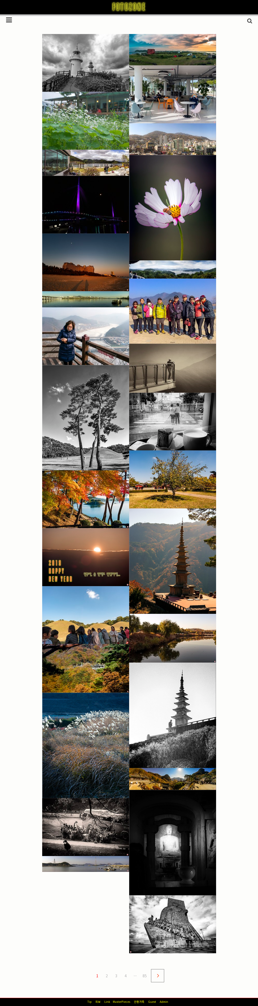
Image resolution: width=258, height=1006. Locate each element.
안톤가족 (139, 1002)
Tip (89, 1002)
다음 (157, 975)
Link (107, 1002)
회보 (98, 1002)
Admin (164, 1002)
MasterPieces (121, 1002)
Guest (152, 1002)
